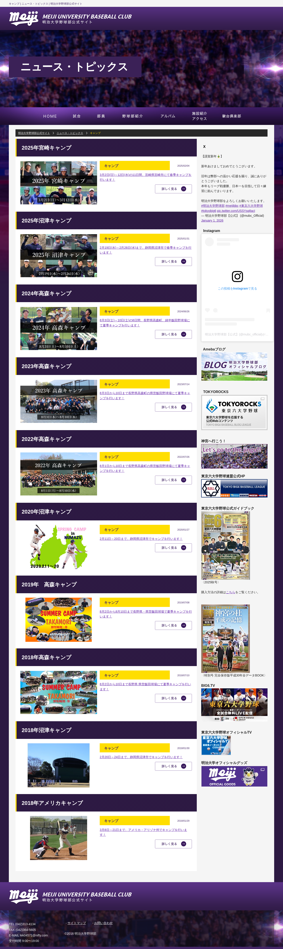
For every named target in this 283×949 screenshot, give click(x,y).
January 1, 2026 (212, 220)
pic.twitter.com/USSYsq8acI (236, 211)
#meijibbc (232, 205)
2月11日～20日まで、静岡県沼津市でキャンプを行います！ (141, 538)
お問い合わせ (103, 923)
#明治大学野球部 (213, 205)
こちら (230, 592)
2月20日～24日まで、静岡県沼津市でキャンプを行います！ (141, 757)
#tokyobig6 (208, 211)
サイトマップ (76, 923)
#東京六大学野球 (251, 205)
